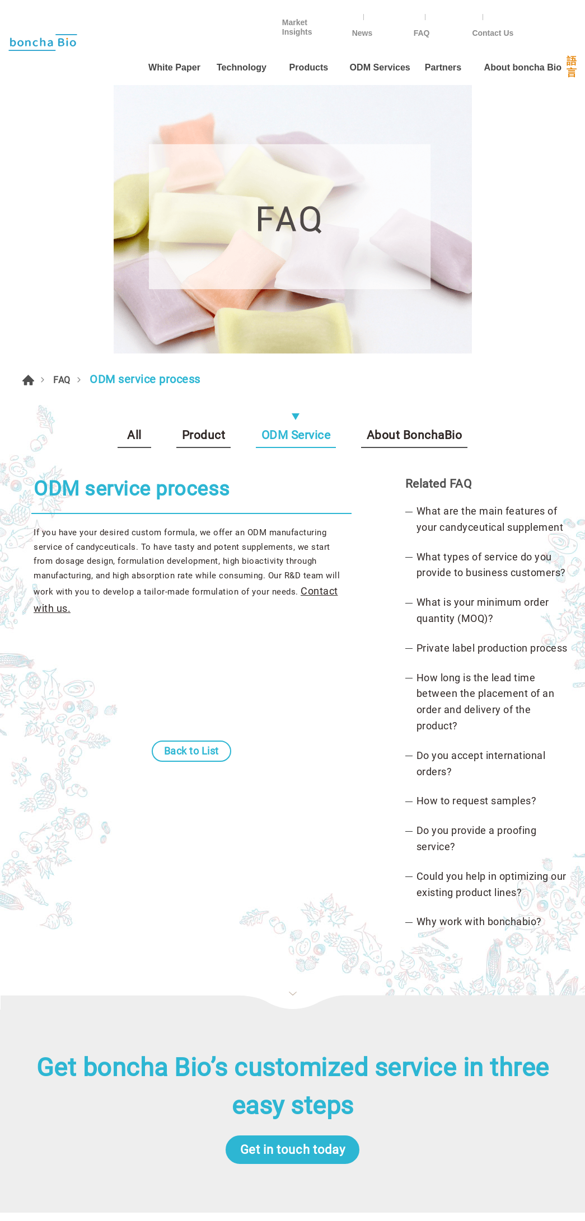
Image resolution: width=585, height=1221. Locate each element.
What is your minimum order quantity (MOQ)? (482, 333)
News (438, 14)
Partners (418, 43)
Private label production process (492, 371)
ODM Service (296, 148)
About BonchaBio (414, 148)
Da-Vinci (317, 1196)
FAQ (487, 14)
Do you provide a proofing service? (476, 562)
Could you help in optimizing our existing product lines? (491, 607)
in (534, 1015)
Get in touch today (293, 884)
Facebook (416, 1015)
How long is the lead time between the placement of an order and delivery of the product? (485, 425)
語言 (568, 43)
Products (270, 43)
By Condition (296, 1053)
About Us (31, 1034)
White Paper (131, 43)
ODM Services (344, 43)
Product (204, 148)
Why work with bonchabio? (479, 645)
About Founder (43, 1053)
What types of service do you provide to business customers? (491, 288)
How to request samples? (476, 524)
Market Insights (367, 14)
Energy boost (296, 1093)
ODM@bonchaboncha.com (464, 1100)
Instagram (495, 1015)
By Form (286, 1014)
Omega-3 (287, 1073)
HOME (30, 91)
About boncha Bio (501, 43)
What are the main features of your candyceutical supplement (490, 242)
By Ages (285, 1034)
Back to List (191, 504)
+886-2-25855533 (447, 1042)
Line (456, 1015)
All (134, 148)
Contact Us (547, 14)
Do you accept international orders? (481, 487)
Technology (201, 43)
